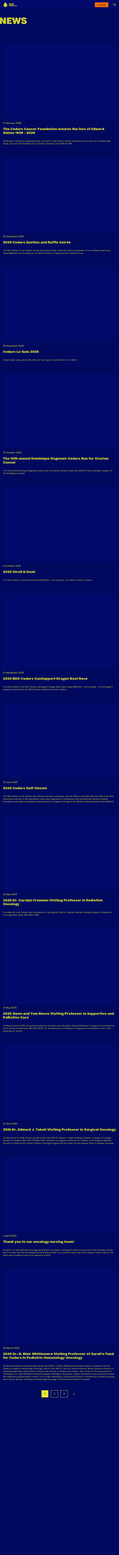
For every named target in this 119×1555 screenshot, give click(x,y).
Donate (101, 5)
